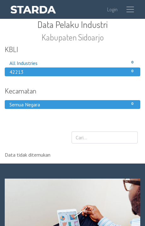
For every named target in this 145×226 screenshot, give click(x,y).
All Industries (72, 62)
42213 (72, 71)
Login (112, 9)
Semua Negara (72, 104)
